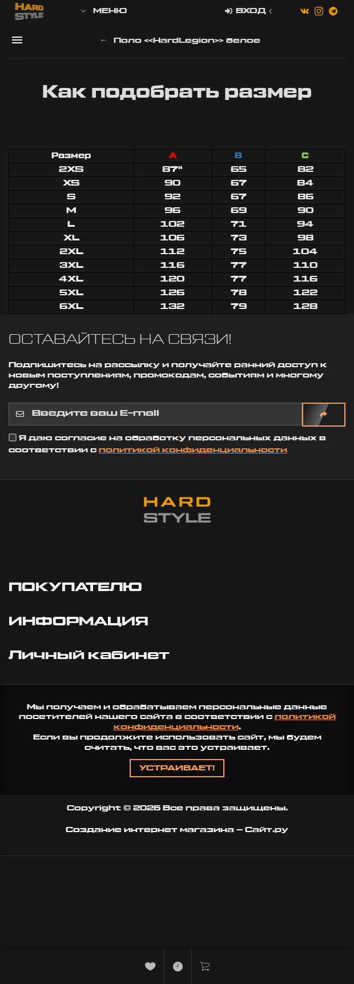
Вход (250, 11)
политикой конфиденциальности (193, 450)
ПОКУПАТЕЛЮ (77, 587)
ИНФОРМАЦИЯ (80, 622)
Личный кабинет (91, 655)
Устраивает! (177, 768)
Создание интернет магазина (150, 829)
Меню (103, 11)
